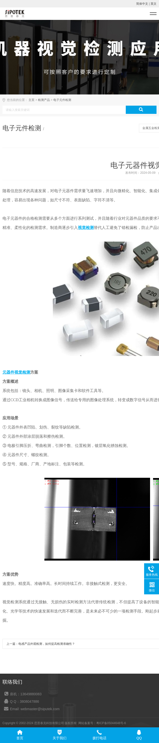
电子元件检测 (62, 100)
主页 (31, 100)
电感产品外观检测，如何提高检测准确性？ (46, 644)
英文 (154, 3)
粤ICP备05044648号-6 (111, 723)
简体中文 (142, 3)
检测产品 (44, 100)
